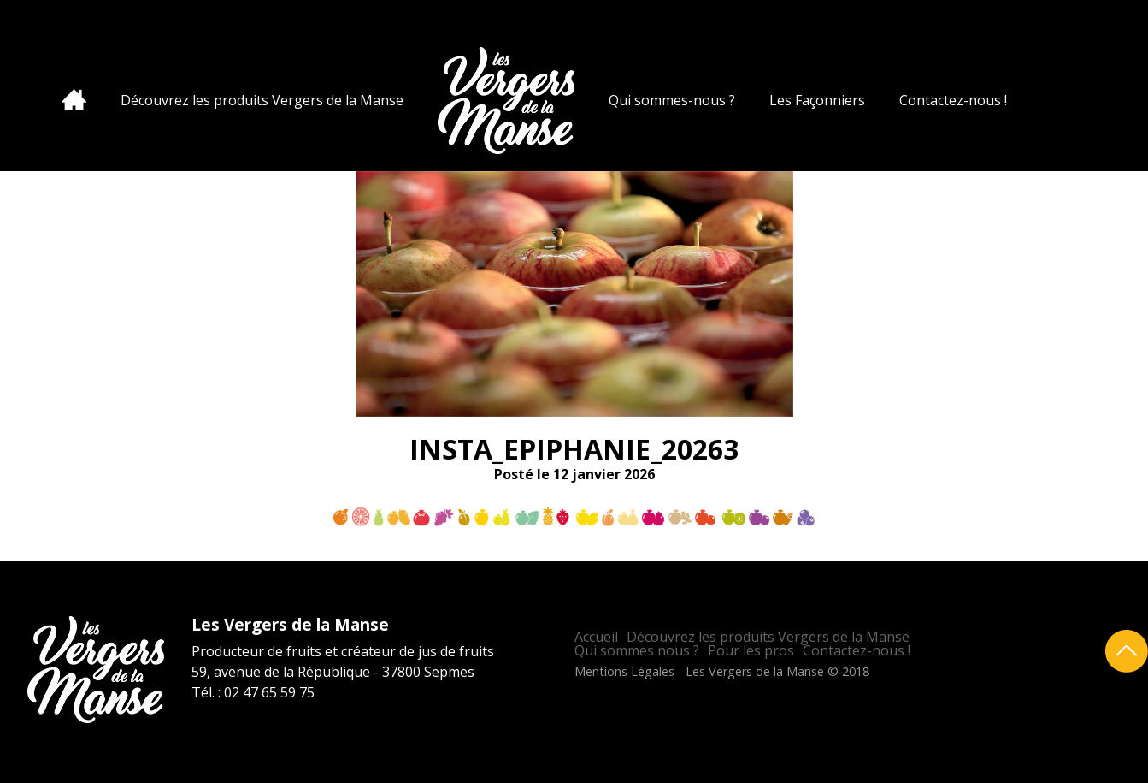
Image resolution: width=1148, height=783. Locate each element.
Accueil (74, 99)
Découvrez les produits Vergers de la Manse (262, 100)
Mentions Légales (624, 671)
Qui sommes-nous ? (672, 100)
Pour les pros (751, 650)
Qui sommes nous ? (636, 650)
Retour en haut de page (1126, 651)
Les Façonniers (817, 100)
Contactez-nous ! (953, 100)
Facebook (1106, 29)
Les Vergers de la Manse (506, 100)
